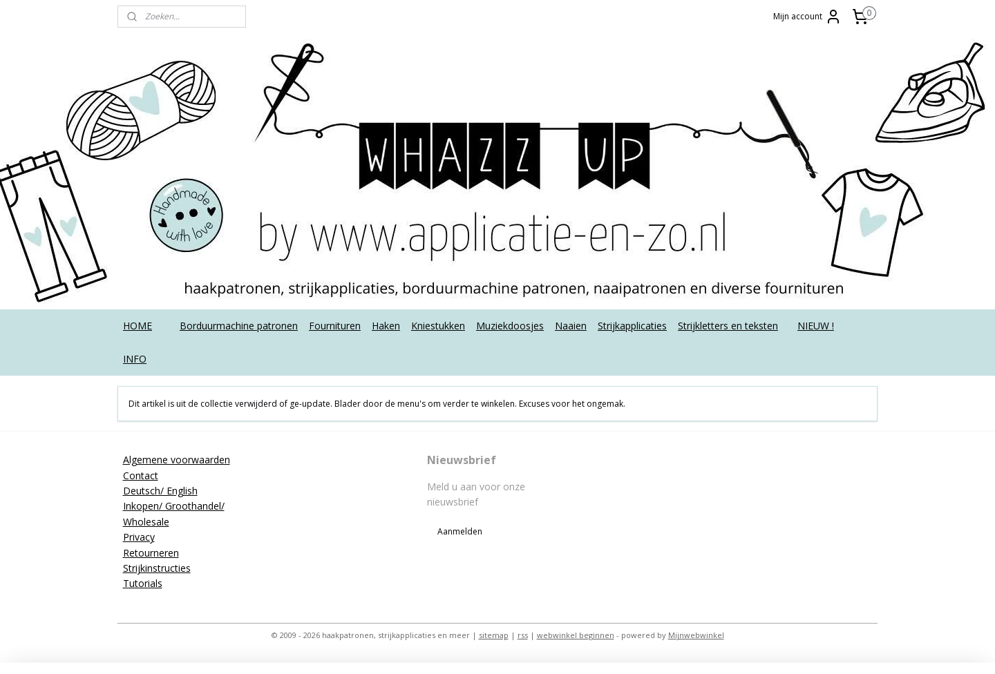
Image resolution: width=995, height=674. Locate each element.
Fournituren (335, 325)
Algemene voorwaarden (176, 459)
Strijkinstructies (157, 568)
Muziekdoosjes (510, 325)
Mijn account (807, 16)
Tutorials (142, 583)
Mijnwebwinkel (696, 635)
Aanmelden (459, 531)
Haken (386, 325)
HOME (137, 325)
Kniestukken (438, 325)
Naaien (571, 325)
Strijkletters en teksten (728, 325)
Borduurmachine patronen (239, 325)
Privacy (139, 536)
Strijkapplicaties (632, 325)
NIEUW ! (815, 325)
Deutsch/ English (160, 490)
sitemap (494, 635)
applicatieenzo (768, 460)
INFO (134, 358)
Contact (140, 475)
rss (523, 635)
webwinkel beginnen (575, 635)
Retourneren (151, 552)
